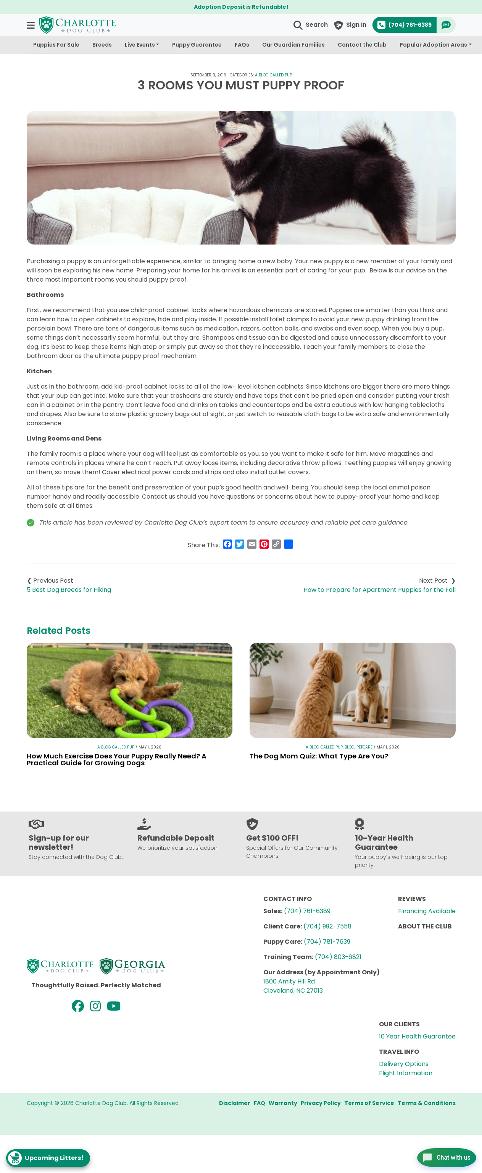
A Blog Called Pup (273, 75)
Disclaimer (234, 1103)
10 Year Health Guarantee (417, 1036)
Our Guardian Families (293, 45)
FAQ (259, 1103)
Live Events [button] (140, 45)
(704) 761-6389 (307, 911)
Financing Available (427, 911)
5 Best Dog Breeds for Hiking (69, 589)
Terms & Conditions (427, 1103)
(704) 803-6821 (338, 957)
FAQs (242, 45)
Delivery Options (404, 1064)
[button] (31, 25)
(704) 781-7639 (327, 941)
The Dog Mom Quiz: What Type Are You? (319, 756)
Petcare (364, 747)
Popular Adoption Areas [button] (433, 45)
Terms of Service (369, 1103)
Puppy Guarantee (197, 45)
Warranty (283, 1103)
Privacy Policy (321, 1103)
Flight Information (405, 1073)
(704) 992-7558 (327, 926)
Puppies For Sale (56, 45)
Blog (350, 747)
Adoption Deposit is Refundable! (241, 7)
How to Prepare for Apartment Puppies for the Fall (379, 589)
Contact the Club (362, 45)
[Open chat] (441, 1155)
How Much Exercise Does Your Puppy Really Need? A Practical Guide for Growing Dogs (116, 759)
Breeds (102, 45)
